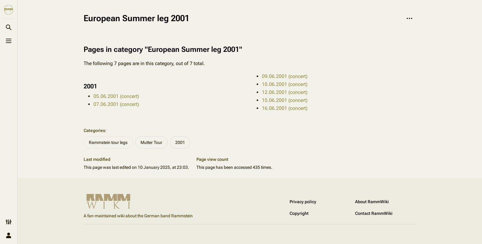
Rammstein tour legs (108, 142)
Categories (94, 130)
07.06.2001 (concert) (116, 104)
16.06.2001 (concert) (284, 108)
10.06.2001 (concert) (284, 84)
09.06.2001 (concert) (284, 76)
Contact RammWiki (374, 213)
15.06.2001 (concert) (284, 100)
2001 (180, 142)
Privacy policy (303, 201)
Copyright (299, 213)
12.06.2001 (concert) (284, 92)
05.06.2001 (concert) (116, 96)
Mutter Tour (151, 142)
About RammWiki (372, 201)
